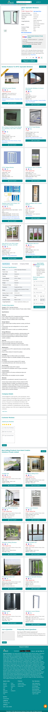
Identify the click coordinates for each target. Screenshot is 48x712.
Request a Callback (29, 60)
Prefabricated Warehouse (17, 661)
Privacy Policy (21, 685)
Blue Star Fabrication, (30, 253)
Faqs (4, 693)
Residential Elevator (14, 657)
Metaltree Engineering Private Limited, (34, 137)
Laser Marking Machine (16, 653)
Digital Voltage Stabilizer (15, 664)
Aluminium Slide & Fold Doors (10, 507)
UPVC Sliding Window (8, 167)
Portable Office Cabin (37, 659)
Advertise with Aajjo (36, 684)
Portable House (13, 658)
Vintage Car (30, 676)
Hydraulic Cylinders (29, 662)
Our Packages (35, 685)
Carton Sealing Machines (27, 655)
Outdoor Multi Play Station (33, 653)
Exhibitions (5, 691)
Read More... (34, 54)
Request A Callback (24, 646)
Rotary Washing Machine (34, 663)
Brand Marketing (35, 688)
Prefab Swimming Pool (34, 674)
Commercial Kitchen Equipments (19, 668)
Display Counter (36, 655)
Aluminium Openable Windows (34, 576)
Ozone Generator (18, 678)
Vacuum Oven (9, 662)
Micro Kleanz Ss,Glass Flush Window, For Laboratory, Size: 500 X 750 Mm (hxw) (12, 128)
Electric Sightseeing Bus (18, 676)
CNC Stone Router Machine (23, 663)
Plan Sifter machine (30, 668)
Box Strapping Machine (16, 655)
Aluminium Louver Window (33, 611)
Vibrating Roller (9, 654)
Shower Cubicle (6, 611)
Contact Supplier (27, 45)
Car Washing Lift (27, 672)
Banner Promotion (36, 687)
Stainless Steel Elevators (38, 657)
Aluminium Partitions (37, 654)
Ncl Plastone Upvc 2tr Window (34, 167)
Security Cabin (6, 658)
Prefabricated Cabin (28, 659)
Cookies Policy (21, 682)
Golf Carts (26, 676)
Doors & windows (7, 4)
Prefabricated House (27, 661)
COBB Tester (20, 666)
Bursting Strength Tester (28, 666)
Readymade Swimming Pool (36, 675)
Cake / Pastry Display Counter (13, 667)
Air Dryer (38, 671)
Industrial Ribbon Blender (27, 654)
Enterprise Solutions (36, 691)
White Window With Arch (32, 243)
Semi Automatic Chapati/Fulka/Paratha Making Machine (18, 674)
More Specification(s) (26, 32)
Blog (4, 688)
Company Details (24, 263)
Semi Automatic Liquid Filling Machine (28, 671)
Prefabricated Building (7, 661)
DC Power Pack (21, 662)
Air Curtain (10, 668)
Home (2, 4)
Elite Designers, (29, 215)
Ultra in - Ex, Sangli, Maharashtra (9, 255)
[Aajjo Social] (36, 650)
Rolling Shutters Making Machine (16, 672)
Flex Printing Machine (13, 663)
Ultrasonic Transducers (26, 670)
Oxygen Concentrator (10, 678)
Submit (4, 444)
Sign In (38, 1)
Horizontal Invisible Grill (8, 576)
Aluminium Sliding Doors (32, 473)
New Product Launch (36, 690)
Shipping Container (35, 661)
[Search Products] (17, 2)
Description (15, 263)
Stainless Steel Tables (7, 655)
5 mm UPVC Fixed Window (33, 126)
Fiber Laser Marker (23, 667)
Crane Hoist (8, 666)
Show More (42, 66)
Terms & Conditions (22, 684)
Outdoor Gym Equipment (8, 676)
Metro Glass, (5, 177)
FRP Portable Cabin (13, 659)
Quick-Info (5, 690)
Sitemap (5, 684)
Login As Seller (35, 693)
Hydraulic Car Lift (22, 657)
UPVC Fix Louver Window (9, 88)
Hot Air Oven (15, 662)
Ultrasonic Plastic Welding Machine (15, 670)
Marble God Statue (41, 667)
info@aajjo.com (6, 702)
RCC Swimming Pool (26, 675)
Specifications (6, 263)
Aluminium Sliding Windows (9, 542)
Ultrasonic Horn (37, 668)
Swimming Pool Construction (15, 675)
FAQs (22, 8)
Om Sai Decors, (29, 177)
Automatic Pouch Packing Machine (14, 671)
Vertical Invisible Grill (31, 542)
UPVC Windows (13, 4)
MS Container (21, 659)
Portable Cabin (25, 653)
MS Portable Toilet (30, 658)
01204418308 (6, 698)
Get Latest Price (37, 10)
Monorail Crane (15, 666)
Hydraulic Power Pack (37, 662)
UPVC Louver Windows (32, 507)
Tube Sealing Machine (17, 654)
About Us (5, 682)
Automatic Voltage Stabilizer (26, 664)
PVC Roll (5, 668)
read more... (5, 411)
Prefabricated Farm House (21, 658)
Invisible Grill (5, 473)
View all (43, 450)
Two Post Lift (33, 672)
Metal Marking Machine (32, 667)
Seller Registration (36, 682)
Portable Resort (38, 658)
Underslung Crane (35, 664)
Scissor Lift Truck (29, 657)
